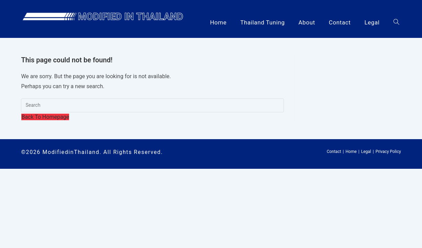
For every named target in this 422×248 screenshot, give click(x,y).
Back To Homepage (45, 117)
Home (351, 151)
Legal (366, 151)
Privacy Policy (388, 151)
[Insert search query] (152, 105)
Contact (334, 151)
